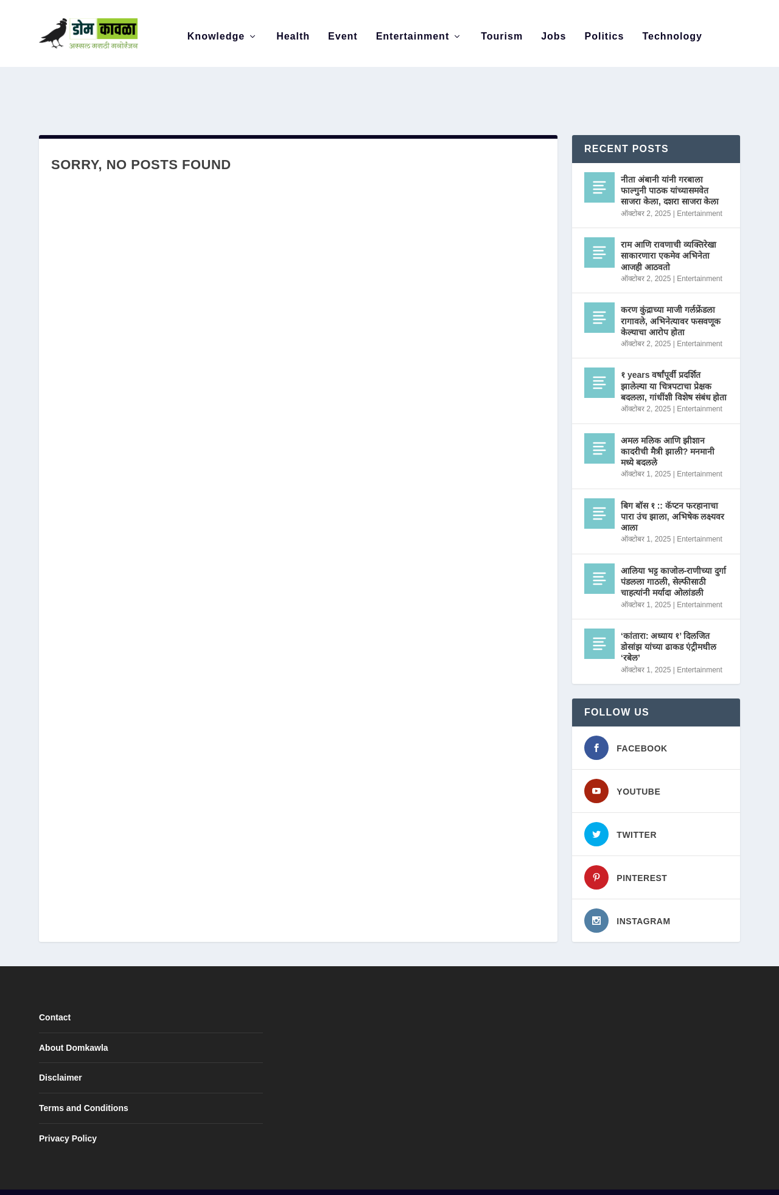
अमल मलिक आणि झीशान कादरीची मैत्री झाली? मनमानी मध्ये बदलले (667, 426)
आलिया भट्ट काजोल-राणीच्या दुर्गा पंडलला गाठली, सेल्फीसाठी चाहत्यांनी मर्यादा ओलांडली (673, 556)
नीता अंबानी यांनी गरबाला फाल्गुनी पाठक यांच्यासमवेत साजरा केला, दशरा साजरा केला (670, 165)
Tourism (502, 30)
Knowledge (216, 30)
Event (343, 30)
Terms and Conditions (83, 1082)
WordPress (224, 1180)
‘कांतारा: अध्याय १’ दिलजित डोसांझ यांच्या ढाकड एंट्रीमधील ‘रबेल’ (668, 621)
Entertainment (413, 30)
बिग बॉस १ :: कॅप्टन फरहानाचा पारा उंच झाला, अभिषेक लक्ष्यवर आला (672, 491)
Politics (604, 30)
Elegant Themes (119, 1180)
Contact (55, 992)
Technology (672, 30)
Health (293, 30)
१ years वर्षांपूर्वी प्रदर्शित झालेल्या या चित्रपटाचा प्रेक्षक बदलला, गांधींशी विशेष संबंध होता (674, 360)
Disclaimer (60, 1052)
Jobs (553, 30)
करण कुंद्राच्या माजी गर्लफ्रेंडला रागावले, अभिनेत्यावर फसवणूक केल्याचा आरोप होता (671, 295)
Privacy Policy (68, 1113)
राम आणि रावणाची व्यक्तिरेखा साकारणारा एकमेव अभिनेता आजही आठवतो (668, 230)
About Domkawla (73, 1022)
